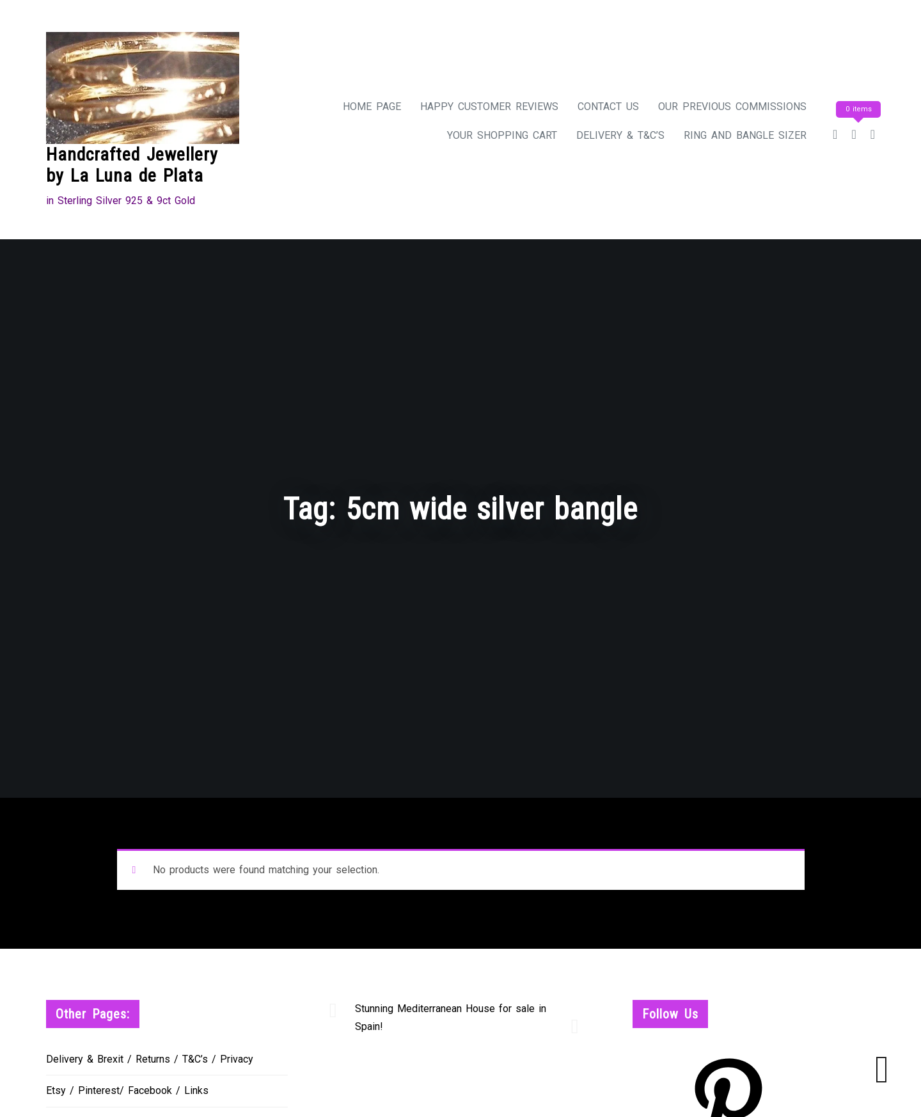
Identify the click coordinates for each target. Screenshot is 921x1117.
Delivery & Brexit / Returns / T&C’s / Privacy (149, 1059)
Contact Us (608, 106)
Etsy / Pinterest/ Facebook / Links (127, 1090)
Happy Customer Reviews (489, 106)
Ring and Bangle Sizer (745, 135)
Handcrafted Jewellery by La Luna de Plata (132, 165)
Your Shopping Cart (502, 135)
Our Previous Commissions (732, 106)
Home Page (372, 106)
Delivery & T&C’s (620, 135)
